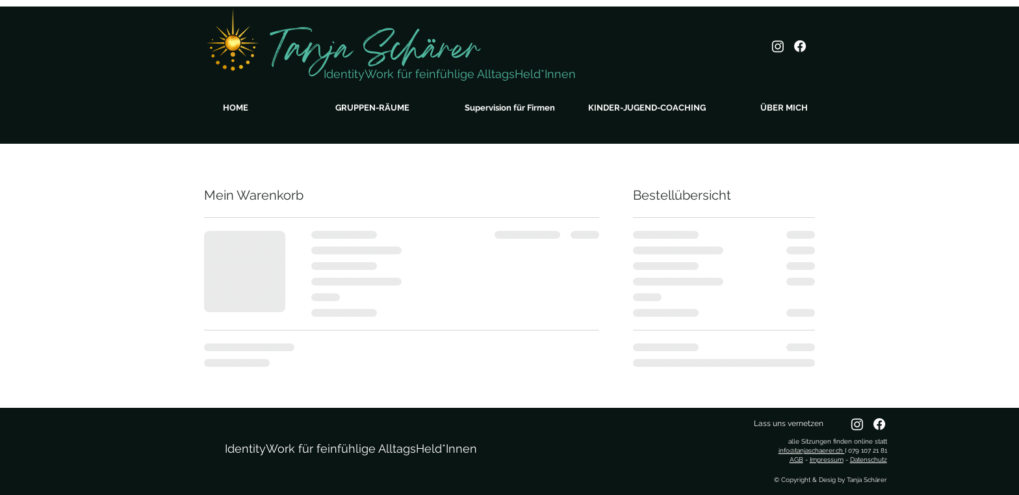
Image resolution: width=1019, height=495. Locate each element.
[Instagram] (778, 46)
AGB (796, 459)
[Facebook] (800, 46)
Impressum (827, 459)
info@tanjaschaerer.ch (812, 450)
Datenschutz (868, 459)
